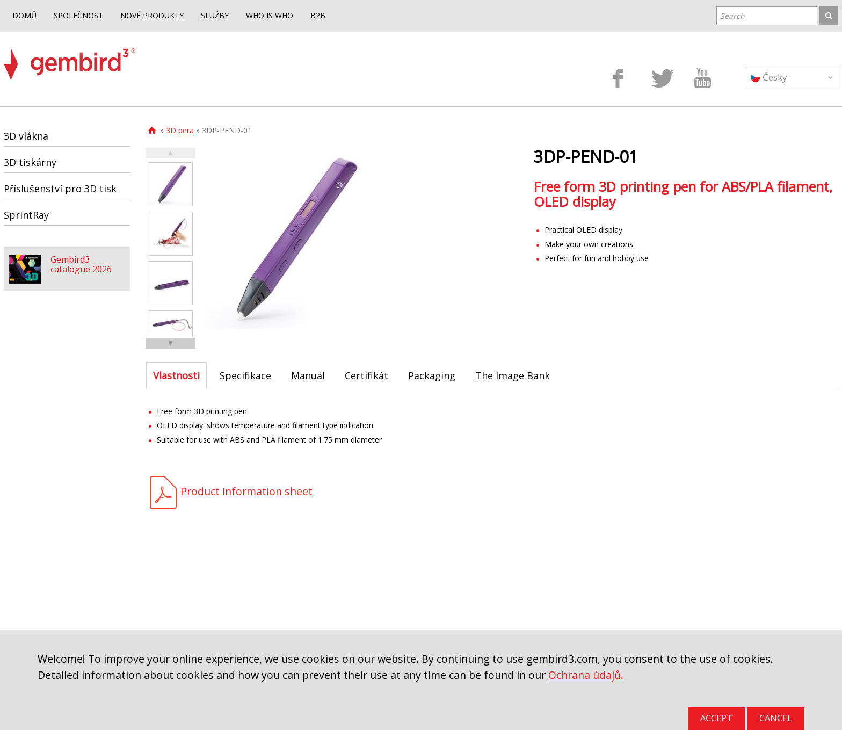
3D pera (180, 130)
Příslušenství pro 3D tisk (60, 188)
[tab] (176, 375)
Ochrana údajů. (585, 675)
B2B (317, 15)
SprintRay (26, 214)
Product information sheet (246, 491)
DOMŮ (24, 15)
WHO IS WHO (269, 15)
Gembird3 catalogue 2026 (81, 264)
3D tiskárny (30, 162)
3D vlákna (26, 135)
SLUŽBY (215, 15)
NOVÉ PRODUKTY (152, 15)
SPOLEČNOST (78, 15)
